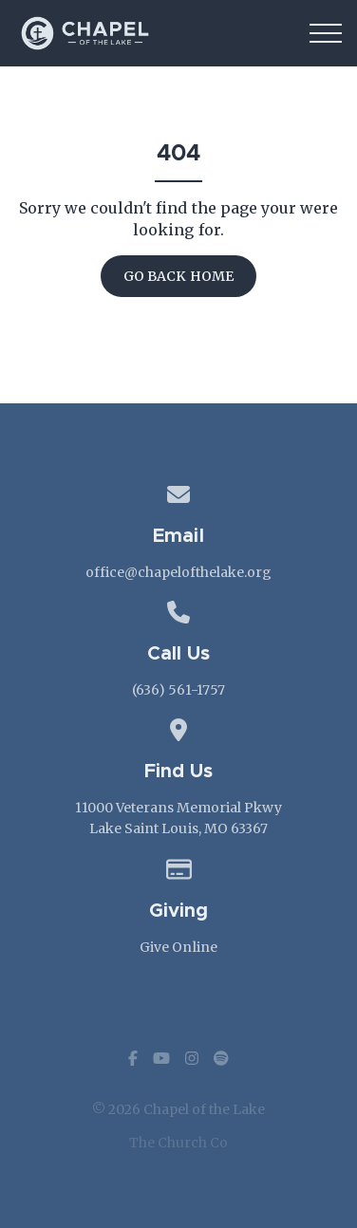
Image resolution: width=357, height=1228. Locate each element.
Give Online (178, 947)
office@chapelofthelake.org (178, 572)
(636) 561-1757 (178, 689)
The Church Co (178, 1142)
